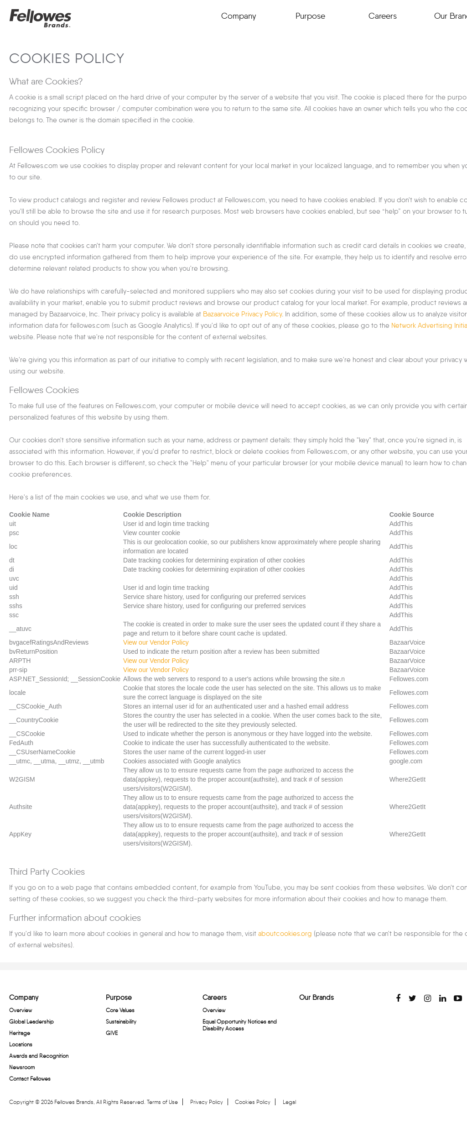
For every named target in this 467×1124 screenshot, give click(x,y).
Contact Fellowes (30, 1078)
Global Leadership (31, 1021)
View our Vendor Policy (156, 642)
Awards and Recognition (38, 1055)
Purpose (310, 16)
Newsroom (22, 1067)
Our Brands (316, 997)
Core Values (120, 1010)
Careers (382, 16)
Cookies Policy (252, 1101)
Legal (289, 1101)
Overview (20, 1010)
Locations (20, 1044)
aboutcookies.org (284, 934)
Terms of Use (162, 1101)
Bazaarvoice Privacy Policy (242, 314)
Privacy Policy (206, 1101)
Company (238, 16)
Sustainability (121, 1021)
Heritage (19, 1032)
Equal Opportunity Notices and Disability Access (239, 1025)
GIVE (112, 1032)
